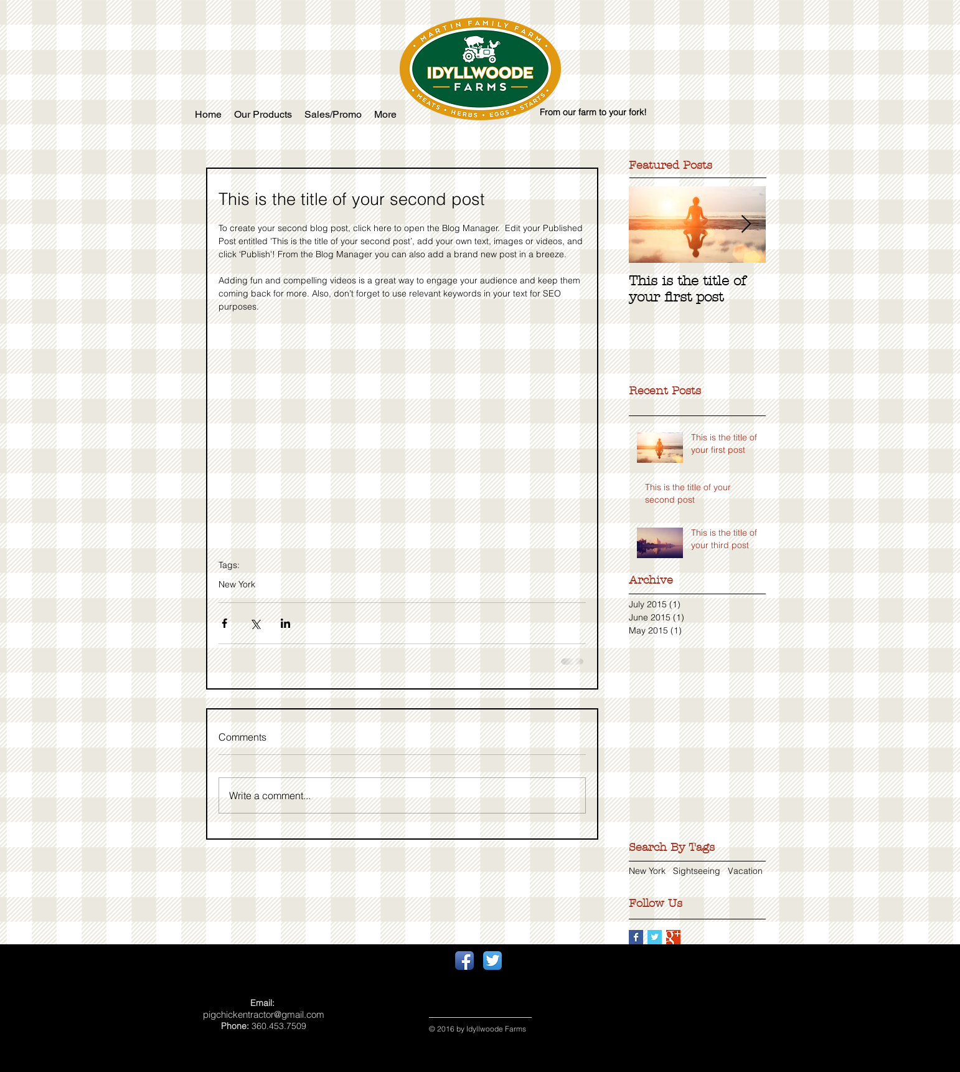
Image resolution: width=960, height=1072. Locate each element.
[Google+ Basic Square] (673, 937)
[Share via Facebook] (224, 623)
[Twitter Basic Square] (654, 937)
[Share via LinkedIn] (285, 623)
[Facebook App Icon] (464, 960)
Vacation (745, 870)
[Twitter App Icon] (492, 960)
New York (237, 584)
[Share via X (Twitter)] (255, 623)
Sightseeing (696, 870)
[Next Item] (745, 224)
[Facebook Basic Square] (636, 937)
